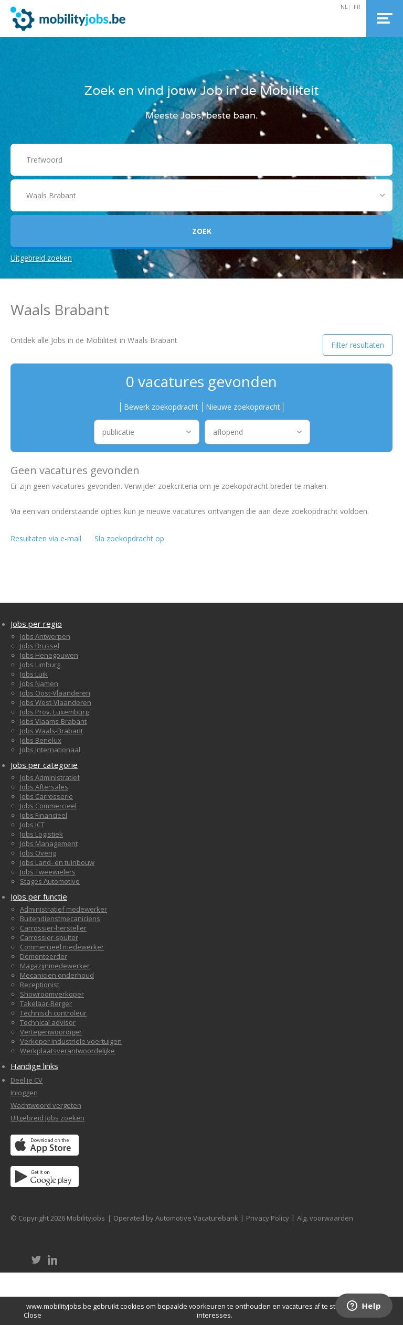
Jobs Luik (34, 674)
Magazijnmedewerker (55, 965)
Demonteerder (43, 956)
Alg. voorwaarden (325, 1218)
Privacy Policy (267, 1218)
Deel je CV (26, 1080)
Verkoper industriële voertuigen (71, 1041)
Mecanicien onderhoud (57, 975)
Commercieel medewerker (62, 947)
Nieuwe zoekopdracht (243, 407)
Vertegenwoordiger (51, 1032)
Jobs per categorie (44, 765)
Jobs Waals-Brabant (51, 730)
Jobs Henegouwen (49, 655)
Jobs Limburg (40, 664)
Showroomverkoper (52, 994)
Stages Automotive (50, 881)
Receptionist (39, 984)
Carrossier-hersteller (53, 928)
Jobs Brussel (39, 645)
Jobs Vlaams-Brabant (53, 721)
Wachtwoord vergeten (45, 1105)
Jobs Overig (38, 853)
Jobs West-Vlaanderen (55, 702)
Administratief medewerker (63, 909)
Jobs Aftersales (44, 787)
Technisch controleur (53, 1013)
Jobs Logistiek (41, 834)
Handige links (34, 1066)
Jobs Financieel (43, 815)
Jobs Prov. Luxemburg (54, 712)
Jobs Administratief (50, 777)
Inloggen (24, 1092)
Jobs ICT (32, 824)
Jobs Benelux (40, 740)
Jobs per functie (38, 896)
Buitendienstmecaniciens (60, 918)
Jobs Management (49, 843)
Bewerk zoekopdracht (161, 407)
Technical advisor (48, 1022)
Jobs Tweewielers (48, 872)
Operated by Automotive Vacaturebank (175, 1218)
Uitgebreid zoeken (41, 258)
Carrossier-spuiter (49, 937)
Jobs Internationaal (50, 749)
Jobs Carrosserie (46, 796)
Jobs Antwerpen (45, 636)
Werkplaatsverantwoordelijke (67, 1050)
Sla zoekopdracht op (129, 538)
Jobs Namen (39, 683)
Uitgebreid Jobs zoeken (47, 1118)
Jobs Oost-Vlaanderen (55, 693)
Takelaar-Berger (46, 1003)
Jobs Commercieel (48, 805)
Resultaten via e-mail (45, 538)
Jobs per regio (36, 623)
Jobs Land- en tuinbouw (57, 862)
